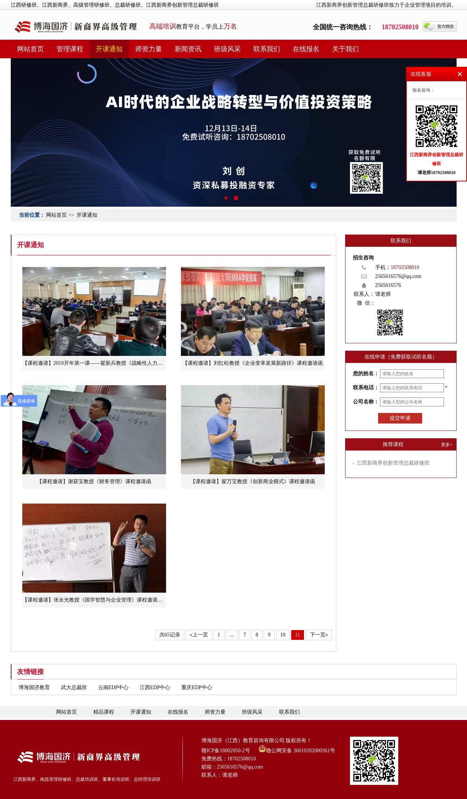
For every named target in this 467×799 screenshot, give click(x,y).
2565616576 (388, 285)
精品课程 (103, 712)
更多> (447, 444)
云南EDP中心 (113, 687)
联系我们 (266, 49)
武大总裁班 (74, 687)
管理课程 (69, 49)
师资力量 (148, 49)
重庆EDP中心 (196, 687)
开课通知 (109, 49)
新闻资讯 (188, 49)
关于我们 (345, 49)
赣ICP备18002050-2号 (225, 750)
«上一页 (199, 635)
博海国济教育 (34, 687)
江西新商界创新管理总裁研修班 (393, 463)
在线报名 (306, 49)
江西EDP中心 (155, 687)
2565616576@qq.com (398, 276)
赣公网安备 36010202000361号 (297, 748)
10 (282, 635)
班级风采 (227, 49)
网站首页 (30, 49)
